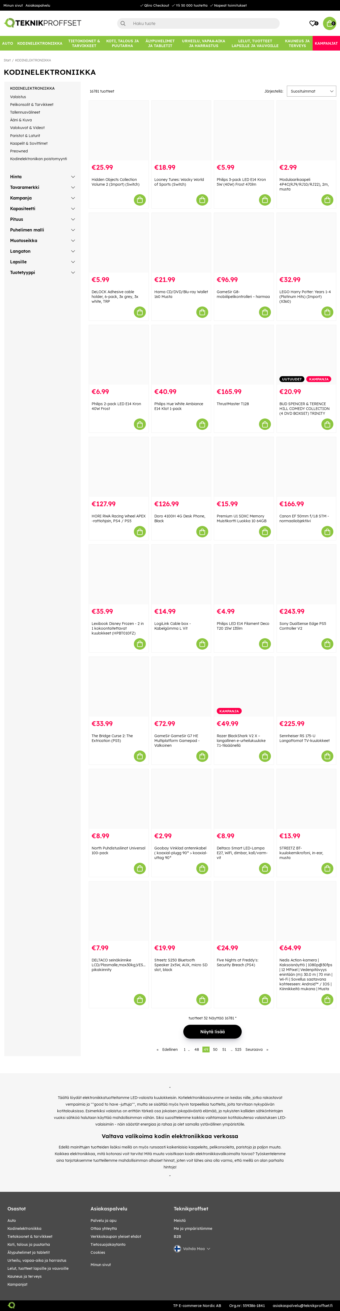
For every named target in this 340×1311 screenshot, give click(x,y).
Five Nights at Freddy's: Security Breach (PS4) (237, 962)
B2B (177, 1236)
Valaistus (18, 96)
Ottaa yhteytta (104, 1228)
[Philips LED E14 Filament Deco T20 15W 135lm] (244, 574)
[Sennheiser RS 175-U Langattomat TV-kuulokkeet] (306, 687)
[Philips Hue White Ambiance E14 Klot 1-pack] (181, 355)
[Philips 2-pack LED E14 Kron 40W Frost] (119, 355)
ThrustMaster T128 (233, 403)
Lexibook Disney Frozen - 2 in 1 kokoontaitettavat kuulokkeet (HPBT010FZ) (118, 628)
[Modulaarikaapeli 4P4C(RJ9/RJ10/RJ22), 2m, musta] (306, 130)
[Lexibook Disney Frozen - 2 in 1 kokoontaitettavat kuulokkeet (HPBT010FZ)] (119, 574)
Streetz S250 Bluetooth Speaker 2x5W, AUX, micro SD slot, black (180, 965)
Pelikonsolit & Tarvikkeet (31, 104)
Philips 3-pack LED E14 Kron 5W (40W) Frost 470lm (241, 182)
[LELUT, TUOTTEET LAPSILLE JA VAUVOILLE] (255, 43)
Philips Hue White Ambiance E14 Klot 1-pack (178, 406)
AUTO (11, 1220)
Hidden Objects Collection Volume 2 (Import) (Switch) (115, 182)
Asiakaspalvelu (38, 5)
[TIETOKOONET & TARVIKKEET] (84, 43)
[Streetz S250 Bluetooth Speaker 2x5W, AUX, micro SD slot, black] (181, 911)
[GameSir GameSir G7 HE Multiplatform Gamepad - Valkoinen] (181, 687)
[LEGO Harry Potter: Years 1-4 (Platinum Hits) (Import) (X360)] (306, 243)
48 (196, 1049)
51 (224, 1049)
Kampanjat (17, 1284)
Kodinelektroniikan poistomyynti (38, 158)
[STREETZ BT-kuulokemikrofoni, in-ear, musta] (306, 799)
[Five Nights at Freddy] (244, 911)
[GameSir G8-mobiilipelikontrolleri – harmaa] (244, 243)
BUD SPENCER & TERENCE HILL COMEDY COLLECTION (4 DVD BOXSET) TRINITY (304, 408)
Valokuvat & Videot (27, 127)
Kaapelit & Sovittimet (29, 143)
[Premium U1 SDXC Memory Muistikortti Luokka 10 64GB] (244, 467)
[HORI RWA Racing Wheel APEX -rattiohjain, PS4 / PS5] (119, 467)
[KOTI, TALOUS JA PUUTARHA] (122, 43)
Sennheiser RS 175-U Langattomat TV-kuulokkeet (304, 738)
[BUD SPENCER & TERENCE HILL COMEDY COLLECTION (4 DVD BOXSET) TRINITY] (306, 355)
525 (238, 1049)
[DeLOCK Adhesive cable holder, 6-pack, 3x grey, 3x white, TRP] (119, 243)
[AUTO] (7, 43)
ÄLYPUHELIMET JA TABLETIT (28, 1252)
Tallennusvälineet (25, 112)
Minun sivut (13, 5)
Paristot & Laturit (25, 135)
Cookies (98, 1252)
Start (7, 60)
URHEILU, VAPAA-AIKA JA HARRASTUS (36, 1260)
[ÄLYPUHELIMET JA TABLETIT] (160, 43)
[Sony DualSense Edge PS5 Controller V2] (306, 574)
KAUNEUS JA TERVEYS (24, 1276)
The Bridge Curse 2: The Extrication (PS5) (112, 738)
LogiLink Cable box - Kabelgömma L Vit (172, 626)
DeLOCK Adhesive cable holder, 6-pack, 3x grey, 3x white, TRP (115, 296)
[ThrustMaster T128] (244, 355)
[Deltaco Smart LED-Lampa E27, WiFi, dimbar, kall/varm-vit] (244, 799)
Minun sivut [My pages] (101, 1264)
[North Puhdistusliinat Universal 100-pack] (119, 799)
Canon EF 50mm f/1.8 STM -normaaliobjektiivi (304, 518)
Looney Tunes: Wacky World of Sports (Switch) (179, 182)
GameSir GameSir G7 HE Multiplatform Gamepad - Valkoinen (177, 740)
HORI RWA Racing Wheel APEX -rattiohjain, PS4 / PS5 (119, 518)
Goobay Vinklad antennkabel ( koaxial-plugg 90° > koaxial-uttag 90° (180, 853)
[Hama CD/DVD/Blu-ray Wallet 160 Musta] (181, 243)
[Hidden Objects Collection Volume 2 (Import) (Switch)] (119, 130)
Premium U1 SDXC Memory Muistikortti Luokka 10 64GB (241, 518)
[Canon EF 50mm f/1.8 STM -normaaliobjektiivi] (306, 467)
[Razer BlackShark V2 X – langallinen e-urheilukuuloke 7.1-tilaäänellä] (244, 687)
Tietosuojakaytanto (108, 1244)
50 (215, 1049)
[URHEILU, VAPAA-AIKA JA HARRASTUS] (203, 43)
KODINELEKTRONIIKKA (33, 60)
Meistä (180, 1220)
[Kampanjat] (326, 43)
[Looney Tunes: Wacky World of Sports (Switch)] (181, 130)
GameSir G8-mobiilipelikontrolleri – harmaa (243, 294)
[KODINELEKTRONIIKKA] (40, 43)
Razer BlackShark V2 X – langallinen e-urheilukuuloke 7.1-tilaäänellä (241, 740)
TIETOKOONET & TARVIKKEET (29, 1236)
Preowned (19, 151)
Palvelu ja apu (103, 1220)
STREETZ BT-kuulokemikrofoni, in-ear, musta (301, 853)
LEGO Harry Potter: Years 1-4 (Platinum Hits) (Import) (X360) (305, 296)
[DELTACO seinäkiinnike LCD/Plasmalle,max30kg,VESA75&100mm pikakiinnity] (119, 911)
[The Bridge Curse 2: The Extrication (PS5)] (119, 687)
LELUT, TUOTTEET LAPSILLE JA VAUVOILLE (38, 1268)
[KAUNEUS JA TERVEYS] (297, 43)
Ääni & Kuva (21, 120)
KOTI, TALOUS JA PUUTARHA (28, 1244)
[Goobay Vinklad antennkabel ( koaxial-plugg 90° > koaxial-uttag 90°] (181, 799)
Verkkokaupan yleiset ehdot (116, 1236)
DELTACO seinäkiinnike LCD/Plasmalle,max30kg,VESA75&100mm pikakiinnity (128, 965)
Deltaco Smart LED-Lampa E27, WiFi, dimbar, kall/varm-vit (242, 853)
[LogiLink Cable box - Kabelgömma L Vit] (181, 574)
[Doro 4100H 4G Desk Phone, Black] (181, 467)
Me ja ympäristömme (193, 1228)
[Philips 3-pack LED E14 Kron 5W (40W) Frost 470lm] (244, 130)
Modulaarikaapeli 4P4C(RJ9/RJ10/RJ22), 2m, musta (304, 184)
